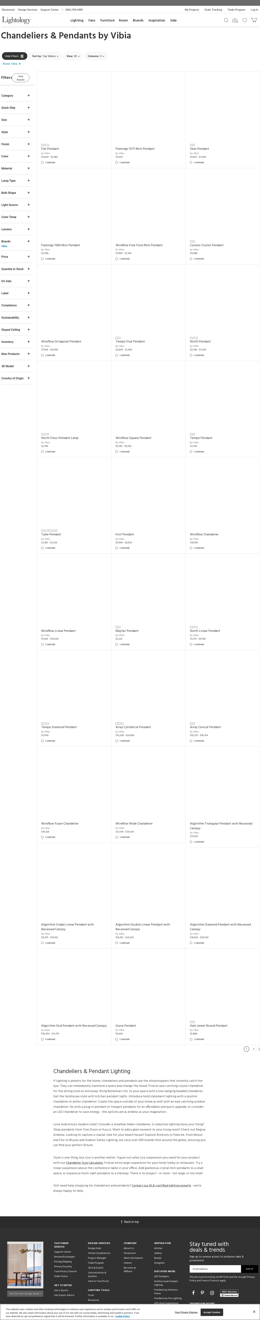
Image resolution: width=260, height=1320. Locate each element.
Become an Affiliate (130, 1242)
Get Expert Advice (64, 1267)
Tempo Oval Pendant (137, 332)
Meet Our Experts (133, 1230)
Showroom (8, 9)
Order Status (61, 1248)
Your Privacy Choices (65, 1243)
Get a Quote (61, 1263)
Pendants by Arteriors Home (165, 1264)
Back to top (130, 1194)
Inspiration (157, 20)
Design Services (27, 9)
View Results (31, 77)
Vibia (120, 36)
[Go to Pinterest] (203, 1265)
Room (123, 20)
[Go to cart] (254, 19)
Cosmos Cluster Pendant (210, 238)
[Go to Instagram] (213, 1265)
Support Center (49, 9)
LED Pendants (161, 1249)
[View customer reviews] (229, 1265)
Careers (128, 1235)
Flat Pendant (60, 145)
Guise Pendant (132, 993)
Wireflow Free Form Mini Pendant (146, 238)
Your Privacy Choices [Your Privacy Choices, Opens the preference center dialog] (186, 1312)
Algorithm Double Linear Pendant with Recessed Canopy (149, 898)
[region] (130, 1312)
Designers (159, 1235)
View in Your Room (98, 1253)
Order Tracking (213, 9)
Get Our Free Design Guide (25, 1265)
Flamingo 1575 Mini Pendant (141, 145)
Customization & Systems (97, 1247)
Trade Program (236, 9)
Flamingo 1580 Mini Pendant (70, 238)
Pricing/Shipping (63, 1234)
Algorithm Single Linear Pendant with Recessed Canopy (77, 898)
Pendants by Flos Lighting (168, 1271)
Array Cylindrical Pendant (140, 704)
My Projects (192, 9)
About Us (129, 1220)
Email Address (200, 1241)
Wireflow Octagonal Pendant (71, 332)
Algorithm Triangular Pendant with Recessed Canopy (217, 800)
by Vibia (55, 150)
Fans (91, 20)
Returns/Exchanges (64, 1229)
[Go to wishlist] (245, 20)
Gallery (158, 1225)
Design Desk (94, 1220)
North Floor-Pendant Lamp (70, 425)
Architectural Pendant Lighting (166, 1255)
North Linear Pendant (208, 611)
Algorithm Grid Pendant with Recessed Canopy (78, 996)
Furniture (107, 20)
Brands (138, 20)
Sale (173, 20)
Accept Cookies (211, 1312)
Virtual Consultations (99, 1225)
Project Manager (97, 1230)
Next (259, 1021)
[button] (12, 64)
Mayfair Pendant (133, 611)
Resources (93, 1272)
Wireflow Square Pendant (140, 425)
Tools (91, 1267)
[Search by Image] (235, 21)
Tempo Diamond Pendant (69, 704)
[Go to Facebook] (194, 1265)
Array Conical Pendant (208, 704)
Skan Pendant (203, 145)
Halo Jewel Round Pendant (212, 993)
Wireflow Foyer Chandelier (70, 797)
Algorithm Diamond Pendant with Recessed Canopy (223, 898)
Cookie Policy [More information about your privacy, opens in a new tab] (122, 1316)
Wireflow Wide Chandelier (140, 797)
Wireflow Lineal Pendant (68, 611)
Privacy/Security (63, 1239)
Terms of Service (210, 1253)
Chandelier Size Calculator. (84, 1135)
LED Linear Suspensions (166, 1275)
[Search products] (226, 20)
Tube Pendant (61, 518)
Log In (254, 9)
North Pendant (203, 332)
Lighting (77, 20)
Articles (158, 1220)
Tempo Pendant (204, 425)
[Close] (254, 1312)
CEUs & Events (95, 1240)
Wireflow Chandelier (207, 518)
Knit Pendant (131, 518)
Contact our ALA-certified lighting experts (161, 1158)
